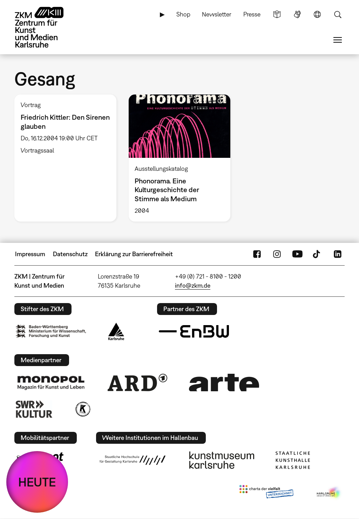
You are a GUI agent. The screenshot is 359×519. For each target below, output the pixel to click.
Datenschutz (70, 254)
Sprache (317, 14)
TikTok (317, 254)
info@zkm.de (192, 285)
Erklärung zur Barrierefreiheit (134, 254)
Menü (338, 40)
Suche (338, 14)
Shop (183, 14)
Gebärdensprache (297, 14)
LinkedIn (338, 254)
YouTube (297, 254)
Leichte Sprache (277, 14)
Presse (251, 14)
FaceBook (257, 254)
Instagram (277, 254)
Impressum (30, 254)
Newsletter (216, 14)
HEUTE (37, 482)
